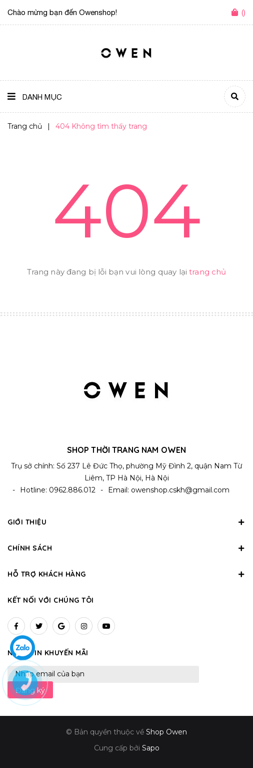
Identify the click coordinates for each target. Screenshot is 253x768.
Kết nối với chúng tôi (51, 600)
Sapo (151, 747)
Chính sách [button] (127, 548)
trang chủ (207, 272)
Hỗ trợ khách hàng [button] (127, 574)
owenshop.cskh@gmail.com (180, 489)
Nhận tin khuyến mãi (48, 652)
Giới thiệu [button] (127, 522)
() (244, 12)
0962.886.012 (72, 489)
